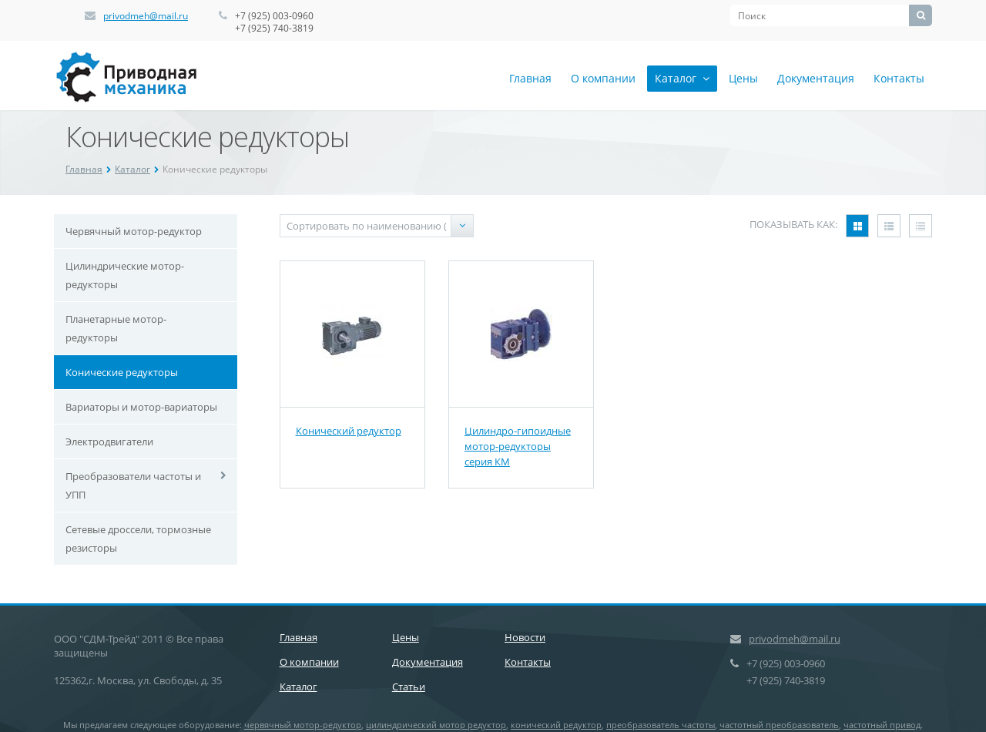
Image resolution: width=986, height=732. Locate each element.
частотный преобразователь (779, 724)
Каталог (682, 78)
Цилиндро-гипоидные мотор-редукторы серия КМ (517, 446)
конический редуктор (556, 724)
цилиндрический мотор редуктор (436, 724)
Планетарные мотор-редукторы (115, 328)
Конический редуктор (348, 431)
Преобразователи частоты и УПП (133, 485)
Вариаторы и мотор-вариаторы (141, 407)
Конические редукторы (121, 372)
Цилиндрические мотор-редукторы (124, 275)
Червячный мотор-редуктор (133, 231)
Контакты (899, 78)
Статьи (408, 686)
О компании (603, 78)
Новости (525, 637)
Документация (815, 78)
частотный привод (882, 724)
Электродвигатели (109, 441)
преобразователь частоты (660, 724)
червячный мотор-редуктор (302, 724)
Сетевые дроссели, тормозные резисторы (138, 538)
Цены (743, 78)
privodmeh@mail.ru (145, 15)
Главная (530, 78)
